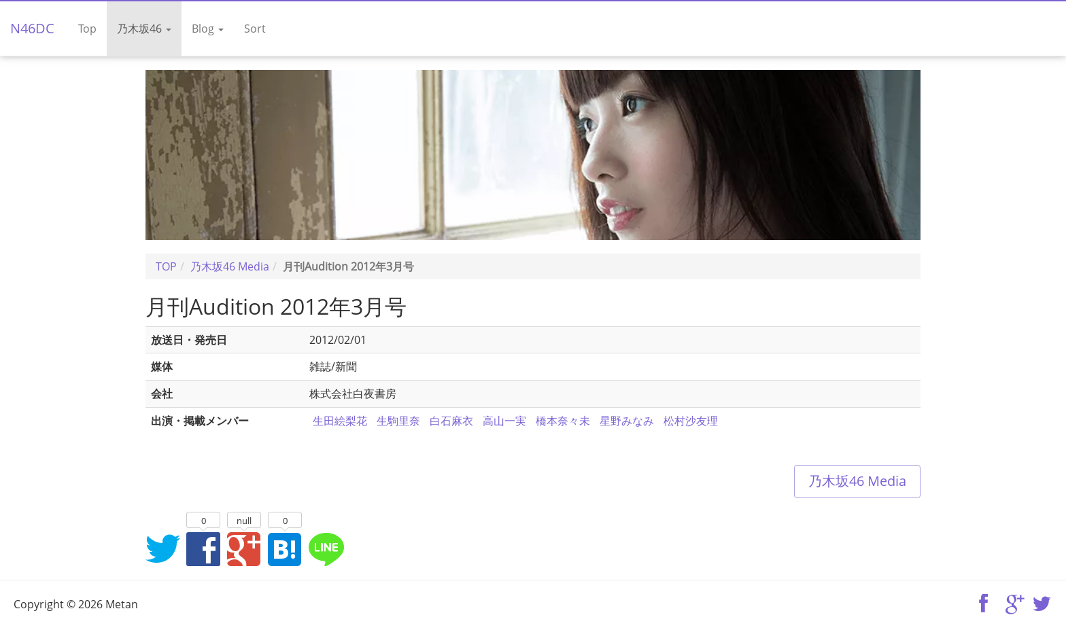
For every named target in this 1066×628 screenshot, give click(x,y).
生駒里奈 (398, 420)
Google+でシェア (244, 548)
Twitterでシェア (162, 548)
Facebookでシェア (203, 548)
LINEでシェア (326, 548)
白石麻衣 (451, 420)
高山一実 (504, 420)
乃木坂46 (144, 28)
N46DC (32, 28)
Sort (255, 28)
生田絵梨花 (340, 420)
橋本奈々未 (563, 420)
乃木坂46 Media (857, 481)
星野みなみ (627, 420)
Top (87, 28)
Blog (208, 28)
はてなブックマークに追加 (285, 548)
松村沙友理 (691, 420)
